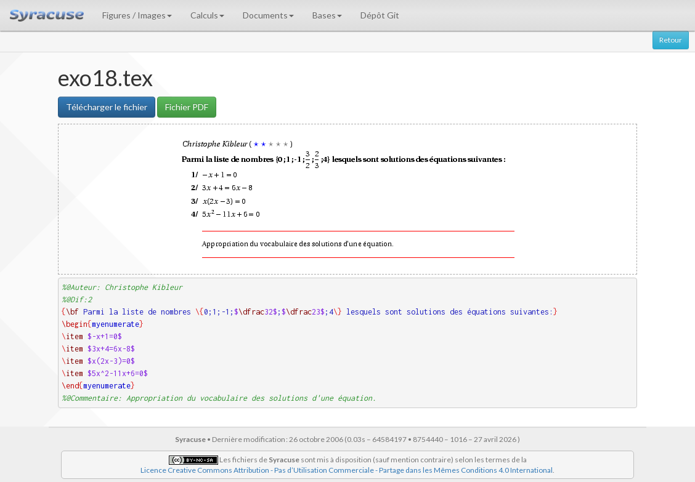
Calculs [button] (207, 15)
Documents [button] (268, 15)
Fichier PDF (186, 107)
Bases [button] (327, 15)
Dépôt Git (379, 15)
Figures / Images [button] (137, 15)
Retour (670, 39)
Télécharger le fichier (106, 107)
